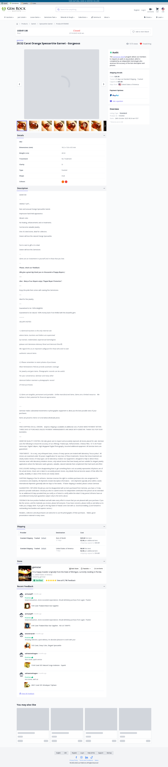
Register (137, 10)
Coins (33, 3)
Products (24, 24)
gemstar (20, 40)
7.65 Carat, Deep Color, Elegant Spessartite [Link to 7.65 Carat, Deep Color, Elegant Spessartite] (46, 645)
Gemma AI (96, 17)
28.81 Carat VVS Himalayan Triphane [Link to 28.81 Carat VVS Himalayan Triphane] (43, 685)
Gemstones (14, 3)
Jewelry (24, 3)
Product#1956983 (62, 24)
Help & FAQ (91, 753)
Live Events (98, 568)
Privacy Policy (74, 760)
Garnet (33, 24)
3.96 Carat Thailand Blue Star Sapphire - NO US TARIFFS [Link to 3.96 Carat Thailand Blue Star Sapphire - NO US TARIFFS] (50, 626)
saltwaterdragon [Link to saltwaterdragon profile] (31, 653)
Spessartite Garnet (46, 24)
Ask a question (116, 101)
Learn (160, 17)
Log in (143, 10)
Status (96, 760)
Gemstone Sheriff (119, 57)
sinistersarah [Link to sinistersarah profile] (30, 634)
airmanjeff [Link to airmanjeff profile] (29, 594)
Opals (4, 3)
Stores (148, 17)
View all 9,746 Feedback (60, 580)
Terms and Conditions (86, 760)
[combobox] (80, 9)
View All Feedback (26, 694)
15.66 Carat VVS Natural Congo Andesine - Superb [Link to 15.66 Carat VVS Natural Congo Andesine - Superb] (48, 665)
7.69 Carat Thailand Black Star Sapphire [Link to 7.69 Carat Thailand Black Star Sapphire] (44, 606)
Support (100, 753)
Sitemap (109, 753)
